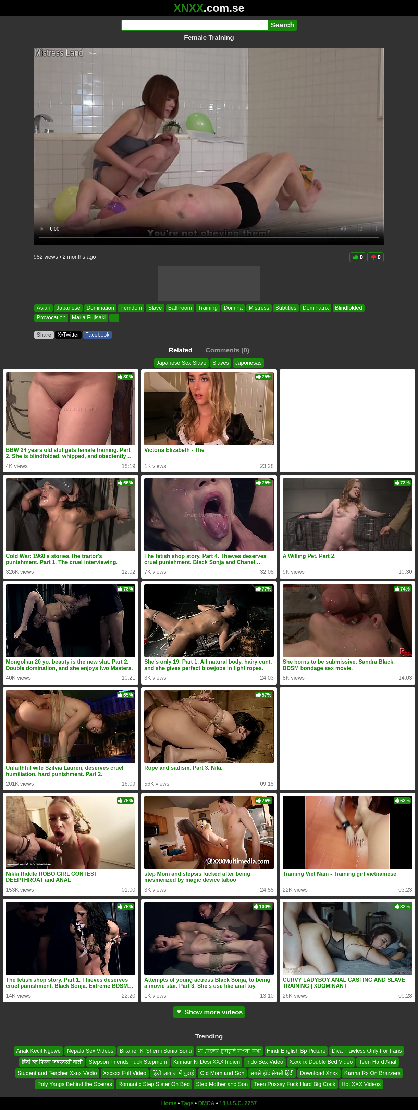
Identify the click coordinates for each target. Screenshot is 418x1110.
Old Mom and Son (222, 1073)
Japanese (68, 308)
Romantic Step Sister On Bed (154, 1084)
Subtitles (285, 308)
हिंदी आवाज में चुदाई (173, 1073)
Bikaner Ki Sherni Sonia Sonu (156, 1051)
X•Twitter (68, 335)
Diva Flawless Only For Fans (367, 1051)
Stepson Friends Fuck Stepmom (128, 1062)
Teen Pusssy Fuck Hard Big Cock (294, 1084)
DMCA (206, 1103)
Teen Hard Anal (377, 1062)
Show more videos (209, 1012)
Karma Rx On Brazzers (372, 1073)
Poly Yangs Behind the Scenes (74, 1084)
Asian (43, 308)
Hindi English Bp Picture (296, 1051)
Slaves (220, 363)
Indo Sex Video (264, 1062)
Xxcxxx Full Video (124, 1073)
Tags (187, 1103)
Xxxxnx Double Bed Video (321, 1062)
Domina (233, 308)
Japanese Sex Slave (181, 363)
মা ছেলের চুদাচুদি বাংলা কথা (229, 1051)
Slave (155, 308)
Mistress (259, 308)
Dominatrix (316, 308)
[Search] (194, 25)
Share (44, 335)
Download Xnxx (319, 1073)
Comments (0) (227, 350)
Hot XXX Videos (361, 1084)
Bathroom (180, 308)
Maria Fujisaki (89, 318)
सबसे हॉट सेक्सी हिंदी (272, 1073)
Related (180, 350)
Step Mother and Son (222, 1084)
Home (168, 1103)
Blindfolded (348, 308)
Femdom (131, 308)
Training (208, 308)
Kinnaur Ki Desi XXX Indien (206, 1062)
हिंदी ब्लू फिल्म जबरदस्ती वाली (52, 1062)
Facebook (97, 335)
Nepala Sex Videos (90, 1051)
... (114, 318)
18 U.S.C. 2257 (238, 1103)
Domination (100, 308)
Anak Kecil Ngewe (38, 1051)
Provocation (51, 318)
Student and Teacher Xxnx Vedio (57, 1073)
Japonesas (248, 363)
